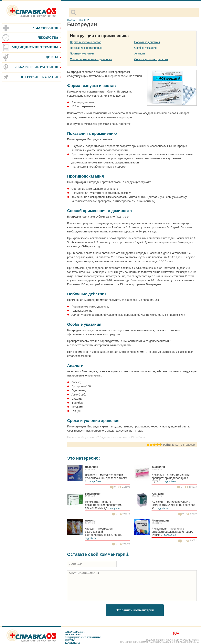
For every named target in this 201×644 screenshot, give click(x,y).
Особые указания (145, 47)
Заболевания (74, 631)
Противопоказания (82, 53)
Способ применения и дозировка (91, 59)
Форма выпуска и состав (85, 42)
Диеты (70, 640)
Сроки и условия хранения (151, 59)
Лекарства (73, 634)
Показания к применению (86, 47)
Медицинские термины (82, 637)
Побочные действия (147, 42)
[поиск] (137, 12)
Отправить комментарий (135, 610)
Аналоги (139, 53)
